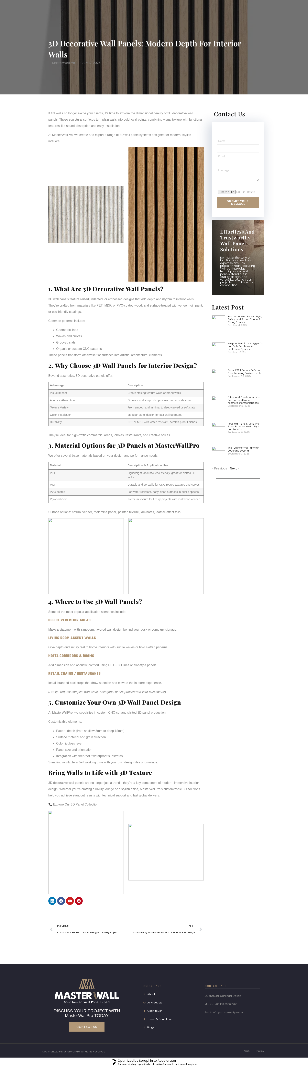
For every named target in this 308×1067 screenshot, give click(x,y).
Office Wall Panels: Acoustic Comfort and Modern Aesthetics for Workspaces (243, 400)
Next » (234, 468)
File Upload (226, 185)
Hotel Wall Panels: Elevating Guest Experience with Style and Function (243, 426)
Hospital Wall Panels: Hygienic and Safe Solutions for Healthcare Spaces (245, 346)
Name (222, 133)
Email (221, 149)
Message (224, 164)
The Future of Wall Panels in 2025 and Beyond (243, 449)
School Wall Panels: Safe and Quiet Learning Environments (244, 372)
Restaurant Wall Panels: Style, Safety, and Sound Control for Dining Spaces (245, 319)
